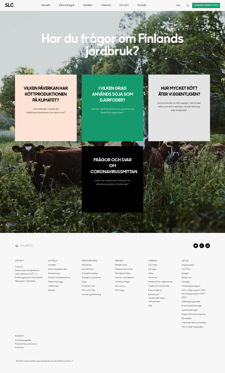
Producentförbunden (192, 306)
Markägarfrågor (123, 273)
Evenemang (54, 273)
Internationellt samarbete (194, 323)
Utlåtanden (53, 286)
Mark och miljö (88, 290)
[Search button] (188, 5)
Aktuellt (45, 5)
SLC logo (152, 269)
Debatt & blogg (55, 282)
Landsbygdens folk (206, 5)
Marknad (152, 278)
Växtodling (87, 265)
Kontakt (142, 5)
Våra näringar (67, 5)
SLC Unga (119, 290)
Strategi (185, 282)
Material (106, 5)
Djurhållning (87, 269)
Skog (84, 282)
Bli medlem (187, 318)
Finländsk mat (88, 286)
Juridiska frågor (122, 282)
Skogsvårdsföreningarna (194, 314)
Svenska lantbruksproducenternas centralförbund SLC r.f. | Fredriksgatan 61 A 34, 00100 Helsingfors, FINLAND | (28, 274)
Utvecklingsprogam (191, 286)
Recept (51, 290)
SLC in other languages (192, 327)
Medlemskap (121, 265)
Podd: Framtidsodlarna (59, 278)
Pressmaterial (155, 290)
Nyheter (52, 265)
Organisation (188, 265)
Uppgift (185, 273)
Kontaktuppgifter (23, 340)
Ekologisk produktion (91, 278)
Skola (150, 273)
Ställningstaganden (191, 302)
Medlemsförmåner (124, 269)
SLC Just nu (120, 286)
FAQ (150, 306)
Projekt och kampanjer (159, 286)
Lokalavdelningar (190, 310)
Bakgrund (186, 278)
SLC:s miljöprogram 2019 (193, 290)
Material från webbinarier (160, 282)
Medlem (87, 5)
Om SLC (124, 5)
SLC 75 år (186, 269)
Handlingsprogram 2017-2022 (194, 295)
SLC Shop (152, 265)
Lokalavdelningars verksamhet (157, 300)
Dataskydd (153, 294)
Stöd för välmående (124, 278)
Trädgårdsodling (90, 273)
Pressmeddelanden (57, 269)
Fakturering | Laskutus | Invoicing (26, 346)
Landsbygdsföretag (91, 294)
